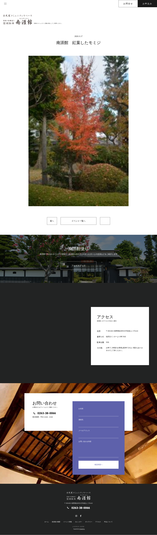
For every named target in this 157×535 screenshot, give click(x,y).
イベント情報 (67, 522)
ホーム (46, 522)
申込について (108, 522)
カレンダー (78, 522)
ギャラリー (88, 522)
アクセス (98, 522)
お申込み (147, 4)
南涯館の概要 (56, 522)
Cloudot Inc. (82, 529)
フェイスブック (78, 266)
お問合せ (128, 4)
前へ (52, 221)
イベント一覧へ (78, 221)
